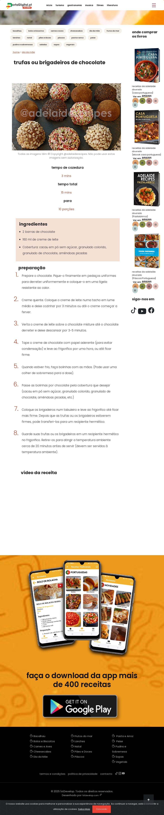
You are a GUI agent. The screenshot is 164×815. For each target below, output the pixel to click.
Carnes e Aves (57, 31)
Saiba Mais (84, 809)
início (49, 5)
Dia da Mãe (94, 31)
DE (149, 101)
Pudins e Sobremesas (23, 44)
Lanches (16, 37)
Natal (29, 37)
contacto (106, 774)
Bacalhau (17, 31)
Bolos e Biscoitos (36, 31)
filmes (100, 5)
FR (156, 101)
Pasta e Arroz (77, 37)
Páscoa (61, 37)
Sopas (56, 44)
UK (142, 101)
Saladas (43, 44)
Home (16, 52)
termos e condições (52, 774)
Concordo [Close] (101, 809)
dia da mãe (28, 52)
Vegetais (70, 44)
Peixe (92, 37)
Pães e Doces (45, 37)
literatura (112, 5)
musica (89, 5)
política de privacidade (82, 774)
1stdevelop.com (90, 795)
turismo (60, 5)
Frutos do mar (113, 31)
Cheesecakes (76, 31)
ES (135, 104)
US (135, 101)
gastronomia (74, 5)
